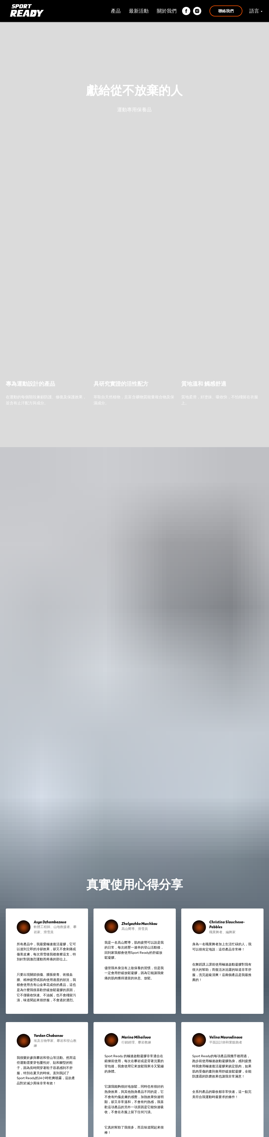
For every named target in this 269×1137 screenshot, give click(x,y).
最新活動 (139, 11)
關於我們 (167, 11)
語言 (254, 11)
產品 (116, 11)
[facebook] (186, 11)
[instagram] (197, 11)
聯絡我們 (226, 11)
